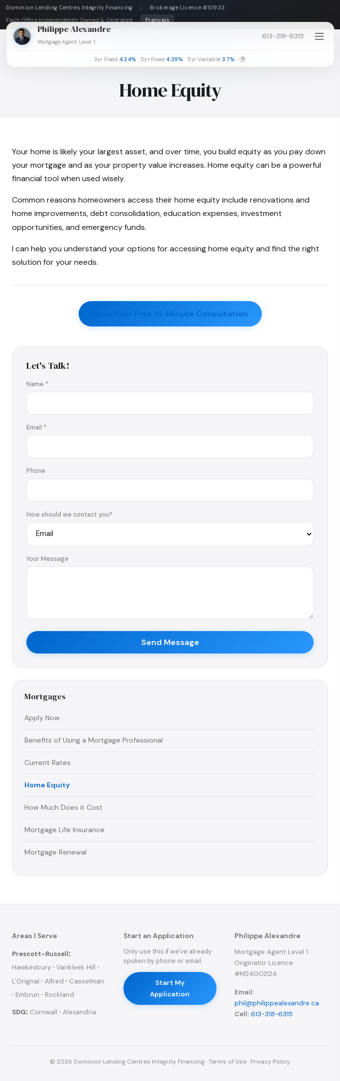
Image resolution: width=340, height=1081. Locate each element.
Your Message (47, 559)
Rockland (59, 994)
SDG (19, 1012)
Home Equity (47, 784)
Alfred (54, 981)
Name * (37, 384)
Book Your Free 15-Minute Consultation (170, 314)
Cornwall (43, 1012)
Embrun (27, 994)
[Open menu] (319, 36)
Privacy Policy (270, 1062)
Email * (36, 428)
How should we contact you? (69, 515)
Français (157, 20)
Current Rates (47, 762)
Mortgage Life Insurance (64, 829)
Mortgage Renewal (55, 852)
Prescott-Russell (40, 954)
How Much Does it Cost (63, 807)
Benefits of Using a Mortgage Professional (93, 740)
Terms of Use (227, 1062)
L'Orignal (25, 981)
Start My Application (170, 988)
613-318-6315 (283, 36)
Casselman (86, 981)
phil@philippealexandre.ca (276, 1003)
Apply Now (42, 717)
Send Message (170, 642)
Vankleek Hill (76, 967)
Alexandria (79, 1012)
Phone (35, 471)
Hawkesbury (31, 967)
